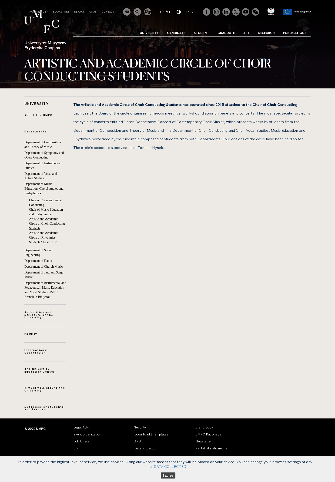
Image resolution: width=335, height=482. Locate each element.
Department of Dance (38, 261)
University (149, 33)
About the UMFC (38, 115)
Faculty (30, 333)
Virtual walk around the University (44, 389)
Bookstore (61, 11)
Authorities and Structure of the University (38, 314)
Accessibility (39, 11)
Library (79, 11)
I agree (168, 475)
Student (201, 33)
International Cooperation (36, 351)
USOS (93, 11)
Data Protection (145, 448)
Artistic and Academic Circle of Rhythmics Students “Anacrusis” (43, 237)
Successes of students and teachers (44, 408)
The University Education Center (39, 370)
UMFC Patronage (208, 434)
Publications (294, 33)
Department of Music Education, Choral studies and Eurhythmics (44, 188)
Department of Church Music (43, 266)
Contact (108, 11)
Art (246, 33)
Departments (35, 131)
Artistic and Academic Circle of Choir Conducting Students (47, 223)
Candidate (176, 33)
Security (140, 427)
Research (266, 33)
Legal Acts (81, 427)
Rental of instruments (211, 448)
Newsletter (203, 441)
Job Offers (81, 441)
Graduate (226, 33)
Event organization (87, 434)
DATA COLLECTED (170, 466)
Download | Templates (151, 434)
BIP (76, 448)
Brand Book (204, 427)
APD (137, 441)
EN (190, 12)
